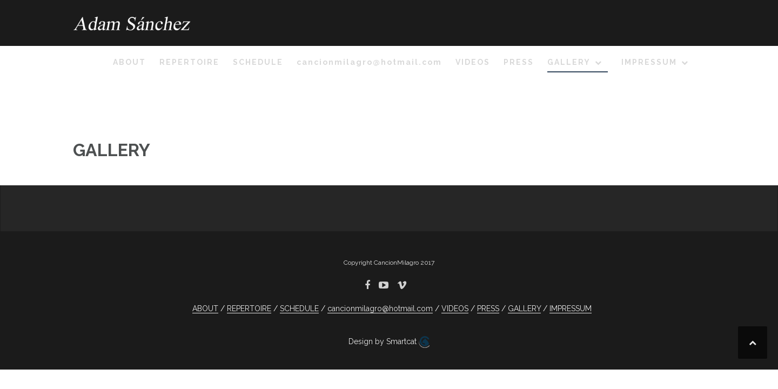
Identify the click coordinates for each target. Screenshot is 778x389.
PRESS (519, 62)
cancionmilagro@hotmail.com (369, 62)
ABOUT (129, 62)
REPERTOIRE (189, 62)
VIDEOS (472, 62)
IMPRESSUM (649, 62)
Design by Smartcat (389, 342)
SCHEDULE (258, 62)
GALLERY (569, 62)
